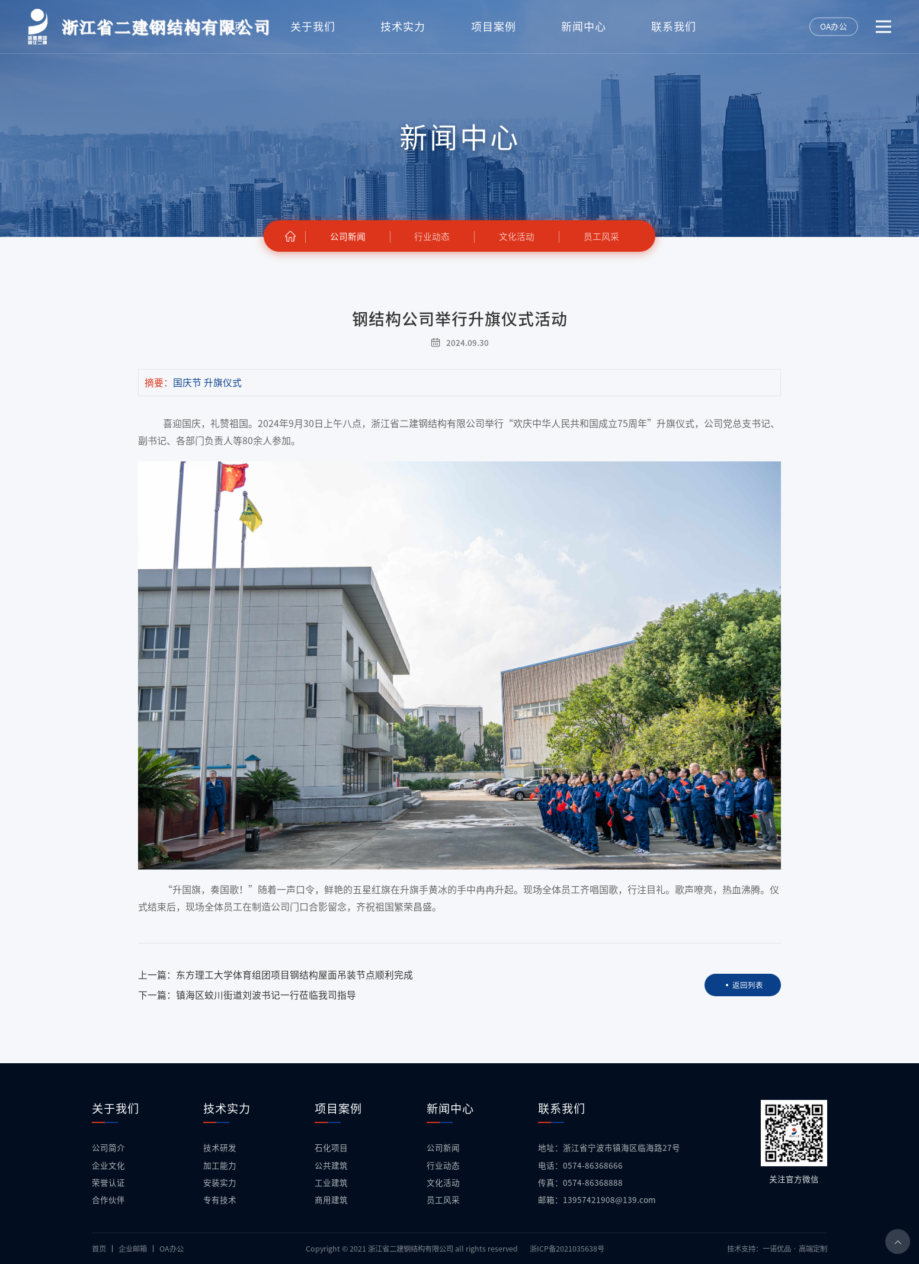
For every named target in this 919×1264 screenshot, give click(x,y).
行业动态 (443, 1166)
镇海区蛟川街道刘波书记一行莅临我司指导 (266, 995)
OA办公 (171, 1248)
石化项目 (331, 1148)
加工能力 (219, 1166)
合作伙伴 (108, 1200)
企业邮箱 (133, 1248)
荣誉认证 (108, 1183)
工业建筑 (331, 1183)
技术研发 (219, 1148)
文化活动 (443, 1183)
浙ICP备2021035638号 (567, 1248)
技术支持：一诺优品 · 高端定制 (777, 1248)
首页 (99, 1248)
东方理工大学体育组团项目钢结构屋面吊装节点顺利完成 (294, 975)
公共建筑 (331, 1166)
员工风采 (443, 1200)
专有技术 (219, 1200)
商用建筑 (331, 1200)
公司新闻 (443, 1148)
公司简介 (108, 1148)
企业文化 (108, 1166)
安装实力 (219, 1183)
